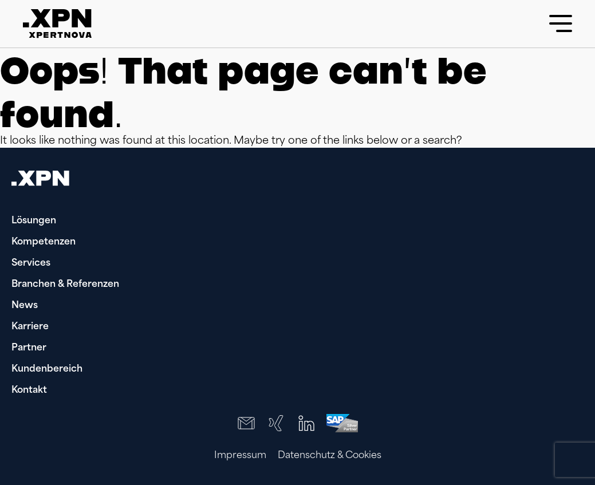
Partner (28, 348)
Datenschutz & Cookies (329, 455)
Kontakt (29, 390)
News (24, 305)
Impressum (240, 455)
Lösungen (33, 221)
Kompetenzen (43, 242)
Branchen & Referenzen (65, 284)
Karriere (30, 327)
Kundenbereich (46, 369)
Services (30, 263)
